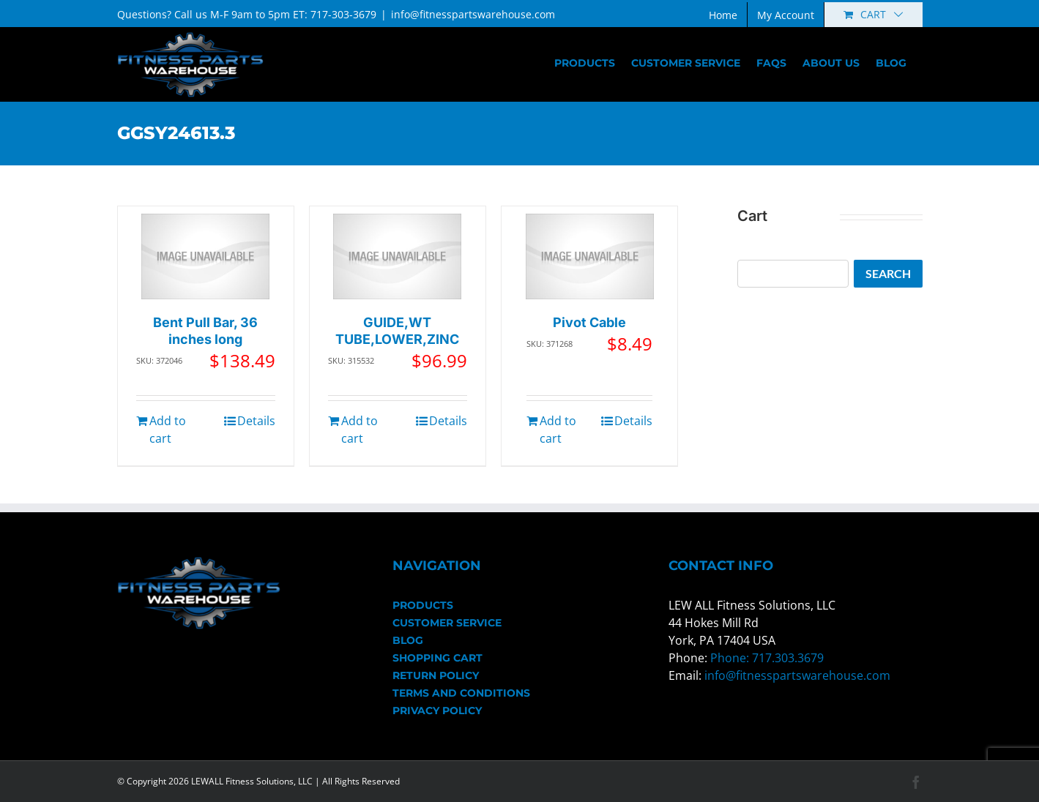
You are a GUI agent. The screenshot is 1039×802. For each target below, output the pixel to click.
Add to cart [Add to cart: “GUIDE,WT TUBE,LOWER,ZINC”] (359, 429)
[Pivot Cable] (590, 256)
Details (256, 421)
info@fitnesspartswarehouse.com (473, 14)
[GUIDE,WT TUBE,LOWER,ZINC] (397, 256)
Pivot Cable (589, 322)
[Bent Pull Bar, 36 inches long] (205, 256)
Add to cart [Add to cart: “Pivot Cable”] (558, 429)
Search (888, 273)
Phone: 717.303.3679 (767, 658)
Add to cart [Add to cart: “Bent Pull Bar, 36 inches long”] (167, 429)
